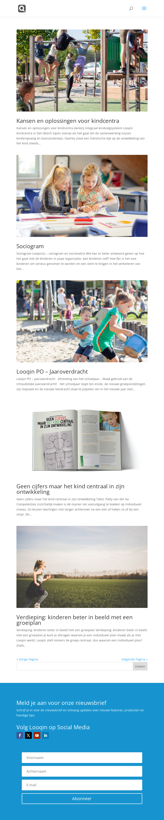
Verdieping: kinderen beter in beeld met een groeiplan (74, 619)
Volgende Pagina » (135, 659)
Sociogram (30, 246)
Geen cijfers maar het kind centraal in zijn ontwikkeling (70, 489)
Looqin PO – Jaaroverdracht (52, 371)
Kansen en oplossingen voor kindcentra (67, 121)
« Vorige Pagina (27, 659)
